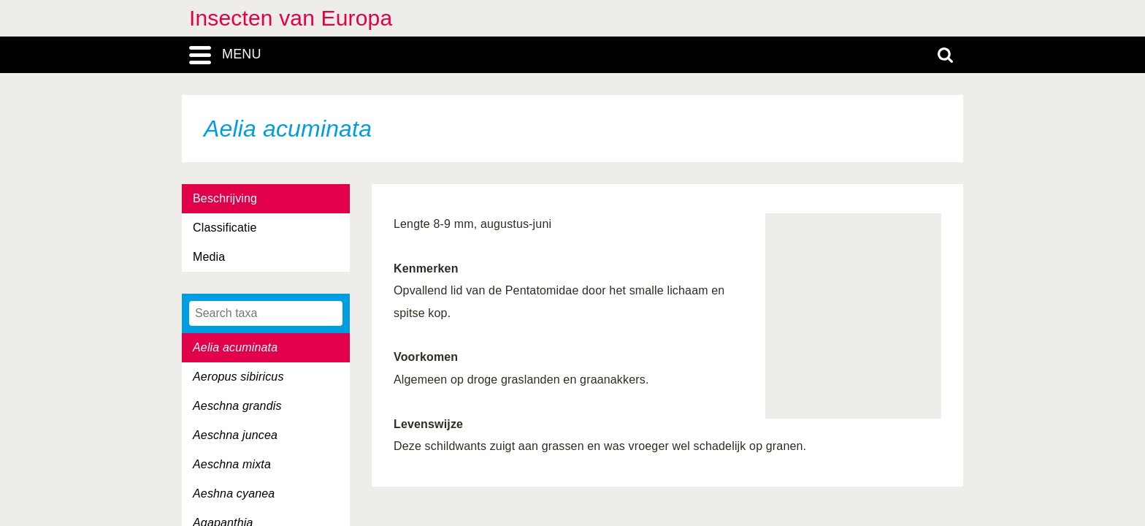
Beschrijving (225, 198)
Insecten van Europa (290, 18)
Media (209, 257)
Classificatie (224, 227)
